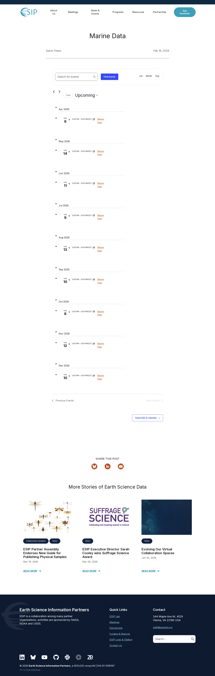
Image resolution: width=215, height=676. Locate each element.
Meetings (73, 11)
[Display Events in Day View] (157, 76)
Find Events (109, 77)
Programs (118, 11)
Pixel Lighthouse (33, 670)
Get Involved (185, 11)
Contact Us (115, 645)
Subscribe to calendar (146, 418)
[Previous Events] (54, 91)
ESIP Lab (114, 616)
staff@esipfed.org (162, 627)
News (54, 541)
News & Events (95, 11)
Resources (139, 11)
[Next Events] (59, 91)
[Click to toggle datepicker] (86, 95)
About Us (54, 11)
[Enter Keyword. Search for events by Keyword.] (76, 77)
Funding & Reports (119, 633)
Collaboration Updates (36, 541)
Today (68, 95)
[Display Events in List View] (141, 76)
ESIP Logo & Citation (120, 639)
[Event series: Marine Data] (94, 119)
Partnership (160, 11)
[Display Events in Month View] (149, 76)
